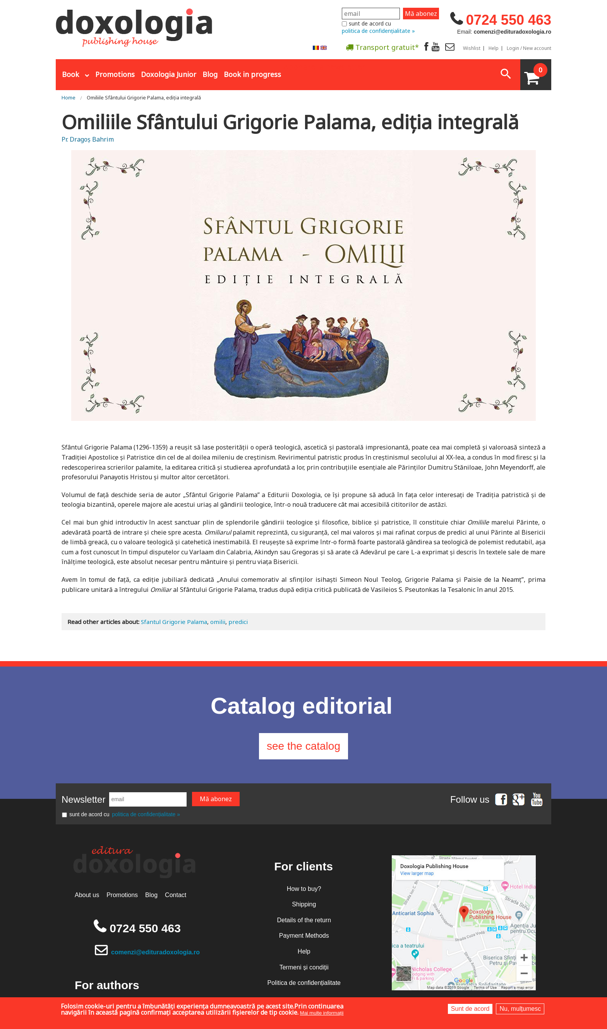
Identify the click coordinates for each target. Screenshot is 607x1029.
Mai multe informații (322, 1013)
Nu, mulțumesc (520, 1008)
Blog (210, 74)
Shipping (304, 904)
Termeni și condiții (304, 967)
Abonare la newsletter (324, 66)
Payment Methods (304, 935)
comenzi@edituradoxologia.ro (155, 952)
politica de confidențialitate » (378, 30)
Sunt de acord (470, 1008)
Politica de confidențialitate (304, 982)
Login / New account (529, 48)
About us (87, 895)
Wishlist (471, 48)
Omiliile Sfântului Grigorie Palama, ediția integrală (144, 97)
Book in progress (252, 74)
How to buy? (304, 888)
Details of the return (304, 920)
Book (70, 74)
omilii (217, 622)
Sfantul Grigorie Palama (174, 622)
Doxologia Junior (168, 74)
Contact (175, 895)
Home (68, 97)
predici (238, 622)
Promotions (115, 74)
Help (494, 48)
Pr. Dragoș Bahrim (88, 139)
